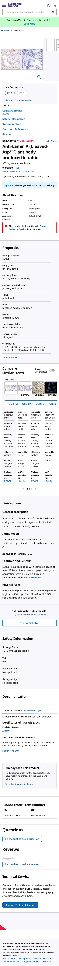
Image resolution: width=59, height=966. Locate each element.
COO (22, 93)
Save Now (29, 23)
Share (52, 141)
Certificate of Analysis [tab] (13, 710)
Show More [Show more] (9, 357)
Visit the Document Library (19, 784)
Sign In (7, 185)
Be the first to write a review (23, 865)
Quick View (15, 403)
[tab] (7, 30)
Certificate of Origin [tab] (32, 710)
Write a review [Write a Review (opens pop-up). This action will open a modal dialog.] (9, 171)
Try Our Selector (29, 623)
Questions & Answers (15, 129)
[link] (9, 958)
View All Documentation (19, 100)
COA (9, 93)
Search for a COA (10, 750)
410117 (5, 731)
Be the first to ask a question (22, 839)
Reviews (7, 134)
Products (5, 30)
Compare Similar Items (12, 112)
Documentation (11, 124)
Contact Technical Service (20, 905)
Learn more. (35, 577)
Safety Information (13, 119)
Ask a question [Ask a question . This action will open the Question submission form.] (26, 171)
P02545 (7, 480)
